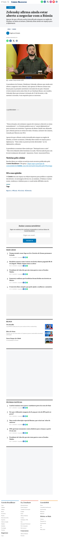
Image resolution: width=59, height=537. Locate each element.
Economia (3, 513)
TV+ (41, 527)
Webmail (42, 513)
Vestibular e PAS (24, 519)
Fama (41, 505)
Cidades (3, 507)
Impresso (4, 533)
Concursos (24, 531)
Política (2, 509)
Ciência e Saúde (4, 521)
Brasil (2, 511)
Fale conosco (23, 528)
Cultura (22, 517)
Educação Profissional (25, 524)
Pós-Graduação (24, 526)
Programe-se (43, 521)
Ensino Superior (24, 507)
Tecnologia (3, 528)
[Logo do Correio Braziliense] (19, 2)
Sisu (21, 521)
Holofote (3, 526)
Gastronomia (43, 509)
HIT (41, 525)
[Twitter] (48, 2)
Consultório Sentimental (45, 507)
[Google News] (56, 2)
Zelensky (29, 190)
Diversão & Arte (4, 517)
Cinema (42, 519)
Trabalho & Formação (25, 509)
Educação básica (24, 505)
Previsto (22, 535)
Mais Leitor (42, 529)
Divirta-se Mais (45, 516)
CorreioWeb (44, 502)
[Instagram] (51, 2)
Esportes (3, 519)
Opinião (3, 524)
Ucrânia (21, 190)
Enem (22, 513)
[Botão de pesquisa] (8, 2)
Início (9, 29)
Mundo (14, 29)
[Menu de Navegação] (3, 2)
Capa (2, 505)
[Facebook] (45, 2)
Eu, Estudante (26, 502)
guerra (9, 190)
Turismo (3, 530)
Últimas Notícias (24, 515)
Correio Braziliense (8, 502)
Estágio (22, 511)
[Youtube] (53, 2)
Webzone (42, 511)
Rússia (15, 190)
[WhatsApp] (42, 2)
